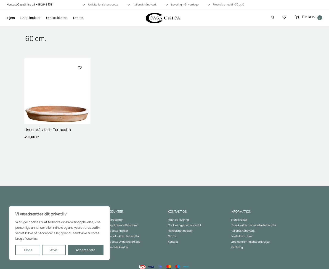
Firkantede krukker (116, 247)
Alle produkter (114, 220)
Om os (78, 18)
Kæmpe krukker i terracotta (122, 236)
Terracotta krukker (116, 231)
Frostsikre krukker (242, 236)
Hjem (11, 18)
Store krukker (239, 220)
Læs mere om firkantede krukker (250, 242)
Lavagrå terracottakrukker (121, 225)
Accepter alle (85, 250)
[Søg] (272, 17)
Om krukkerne (56, 18)
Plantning (237, 247)
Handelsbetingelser (180, 231)
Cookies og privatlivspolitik (185, 225)
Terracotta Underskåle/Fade (122, 242)
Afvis (53, 250)
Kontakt (173, 242)
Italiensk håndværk (243, 231)
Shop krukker (30, 18)
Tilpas (28, 250)
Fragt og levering (178, 220)
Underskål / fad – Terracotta (47, 129)
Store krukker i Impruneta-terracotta (253, 225)
